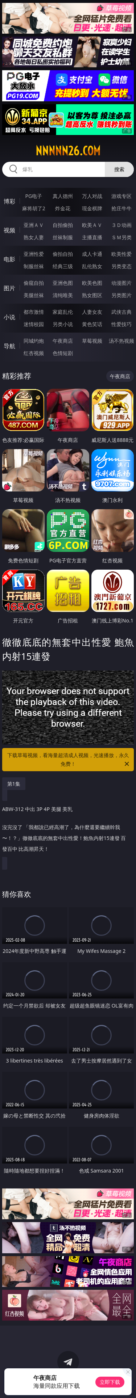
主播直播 (92, 237)
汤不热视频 (121, 340)
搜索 (119, 169)
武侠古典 (121, 311)
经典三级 (63, 266)
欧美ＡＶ (92, 224)
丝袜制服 (63, 237)
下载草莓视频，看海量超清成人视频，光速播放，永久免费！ (69, 760)
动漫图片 (121, 282)
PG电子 (33, 196)
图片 (9, 288)
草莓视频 (92, 340)
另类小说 (63, 324)
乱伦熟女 (92, 266)
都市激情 (34, 311)
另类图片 (121, 295)
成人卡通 (92, 253)
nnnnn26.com (68, 151)
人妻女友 (92, 311)
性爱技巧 (121, 324)
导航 (9, 346)
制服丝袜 (34, 266)
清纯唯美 (63, 295)
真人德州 (63, 196)
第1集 (13, 783)
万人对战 (92, 196)
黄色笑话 (92, 324)
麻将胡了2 (33, 208)
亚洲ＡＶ (34, 224)
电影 (9, 259)
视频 (9, 230)
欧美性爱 (121, 253)
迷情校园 (34, 324)
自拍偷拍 (63, 224)
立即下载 (110, 1381)
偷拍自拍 (63, 253)
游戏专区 (121, 196)
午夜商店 (63, 340)
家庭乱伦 (63, 311)
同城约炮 (34, 340)
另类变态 (121, 266)
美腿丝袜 (34, 295)
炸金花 (62, 208)
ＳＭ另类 (121, 237)
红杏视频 (34, 353)
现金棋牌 (92, 208)
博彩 (9, 201)
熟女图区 (92, 295)
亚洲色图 (63, 282)
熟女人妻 (34, 237)
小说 (9, 317)
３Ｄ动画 (121, 224)
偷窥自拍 (34, 282)
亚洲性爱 (34, 253)
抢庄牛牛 (121, 208)
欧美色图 (92, 282)
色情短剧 (63, 353)
